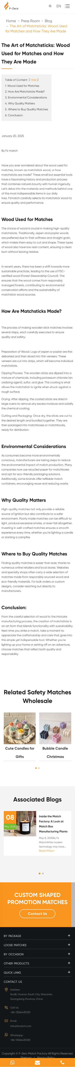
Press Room (30, 21)
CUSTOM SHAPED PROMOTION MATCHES (37, 899)
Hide (34, 80)
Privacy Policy (46, 1057)
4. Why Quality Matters (20, 103)
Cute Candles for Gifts (19, 752)
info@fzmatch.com (20, 1026)
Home (11, 21)
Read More (46, 850)
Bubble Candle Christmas (55, 752)
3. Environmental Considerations (26, 97)
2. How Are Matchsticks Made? (25, 91)
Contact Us (37, 913)
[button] (36, 768)
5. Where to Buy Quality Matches (26, 109)
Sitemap (26, 1057)
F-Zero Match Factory (33, 1053)
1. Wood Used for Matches (22, 85)
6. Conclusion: (14, 115)
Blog (48, 21)
